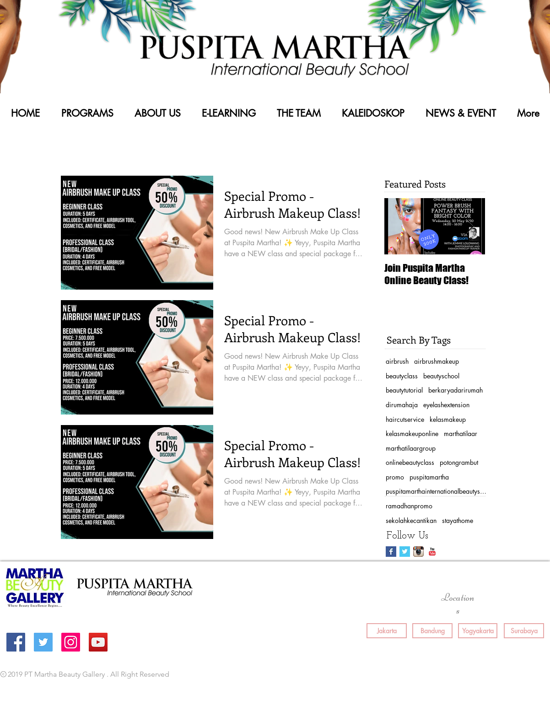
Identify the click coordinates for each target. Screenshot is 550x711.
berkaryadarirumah (455, 390)
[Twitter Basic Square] (404, 551)
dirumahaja (402, 404)
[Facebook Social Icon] (15, 642)
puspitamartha (429, 477)
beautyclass (402, 376)
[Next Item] (470, 226)
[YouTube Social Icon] (98, 642)
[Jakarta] (387, 630)
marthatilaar (460, 433)
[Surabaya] (524, 630)
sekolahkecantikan (411, 520)
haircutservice (405, 419)
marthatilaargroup (411, 448)
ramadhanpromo (409, 505)
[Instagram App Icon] (418, 551)
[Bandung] (432, 630)
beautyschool (441, 376)
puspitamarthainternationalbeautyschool (436, 491)
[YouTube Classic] (432, 551)
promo (395, 477)
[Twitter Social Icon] (43, 642)
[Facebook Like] (402, 674)
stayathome (457, 520)
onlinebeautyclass (410, 462)
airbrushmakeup (436, 361)
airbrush (397, 361)
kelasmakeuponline (412, 433)
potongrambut (459, 462)
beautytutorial (404, 390)
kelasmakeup (448, 419)
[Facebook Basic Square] (391, 551)
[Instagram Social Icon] (70, 642)
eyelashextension (446, 404)
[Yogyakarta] (477, 630)
